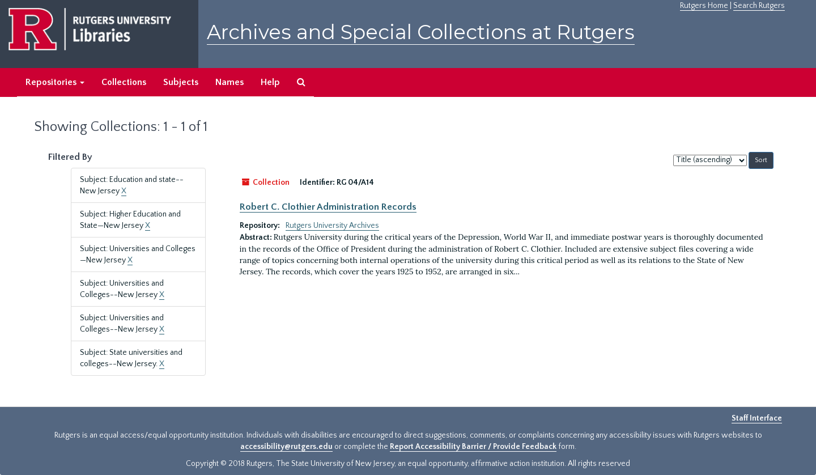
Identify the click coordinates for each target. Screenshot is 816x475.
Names (229, 82)
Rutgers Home (704, 5)
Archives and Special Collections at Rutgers (421, 32)
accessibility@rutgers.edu (286, 446)
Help (270, 82)
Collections (123, 82)
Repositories (55, 82)
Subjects (180, 82)
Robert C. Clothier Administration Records (328, 207)
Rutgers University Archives (332, 225)
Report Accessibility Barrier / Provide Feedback (473, 446)
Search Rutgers (759, 5)
